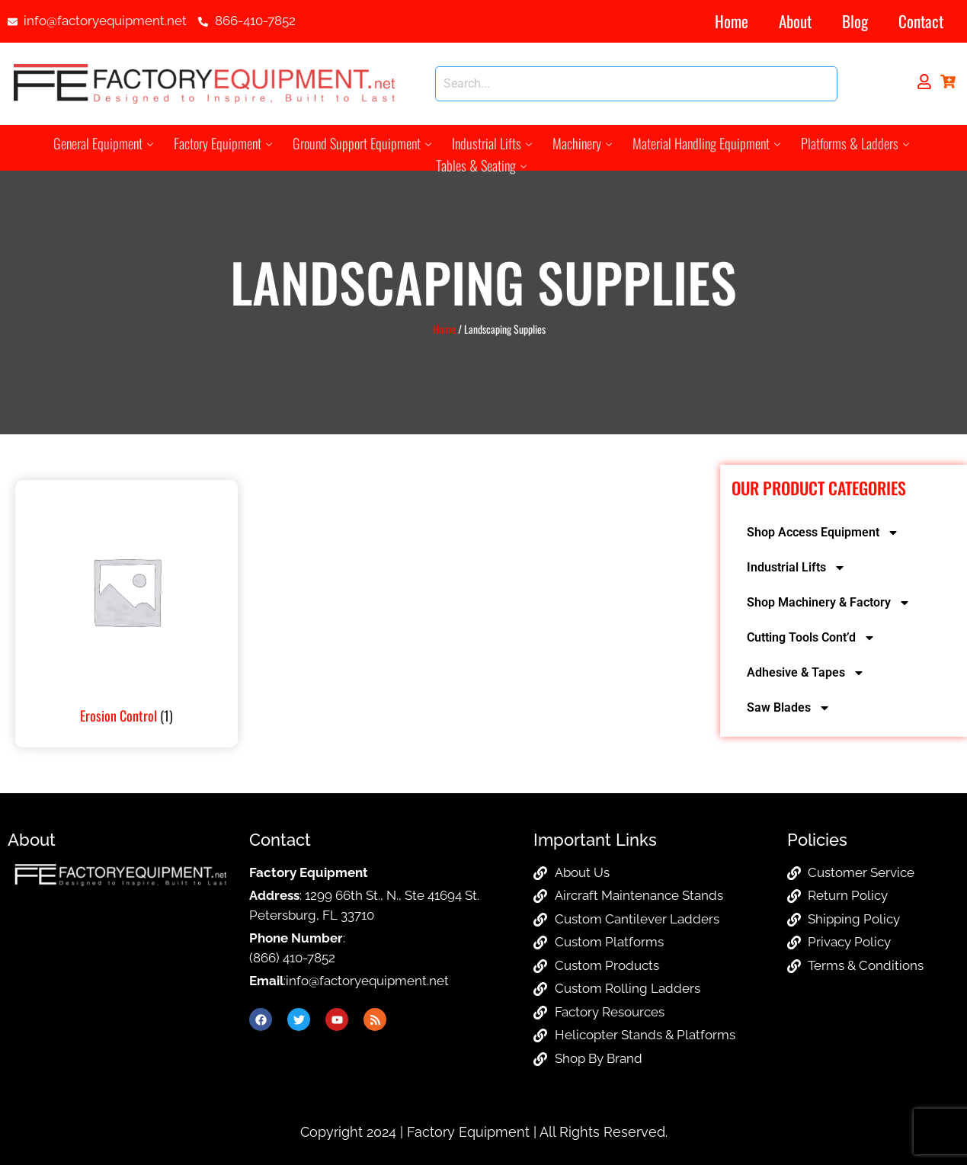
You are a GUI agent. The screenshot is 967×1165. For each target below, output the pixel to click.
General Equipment (112, 142)
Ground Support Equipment (364, 142)
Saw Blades (789, 708)
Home (731, 21)
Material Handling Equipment (700, 142)
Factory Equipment (229, 142)
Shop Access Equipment (823, 532)
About (795, 21)
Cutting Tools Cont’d (811, 637)
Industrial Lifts (490, 142)
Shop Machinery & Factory (829, 602)
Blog (855, 21)
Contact (920, 21)
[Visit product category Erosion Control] (126, 613)
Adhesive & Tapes (806, 673)
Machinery (578, 142)
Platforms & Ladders (846, 142)
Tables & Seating (481, 163)
